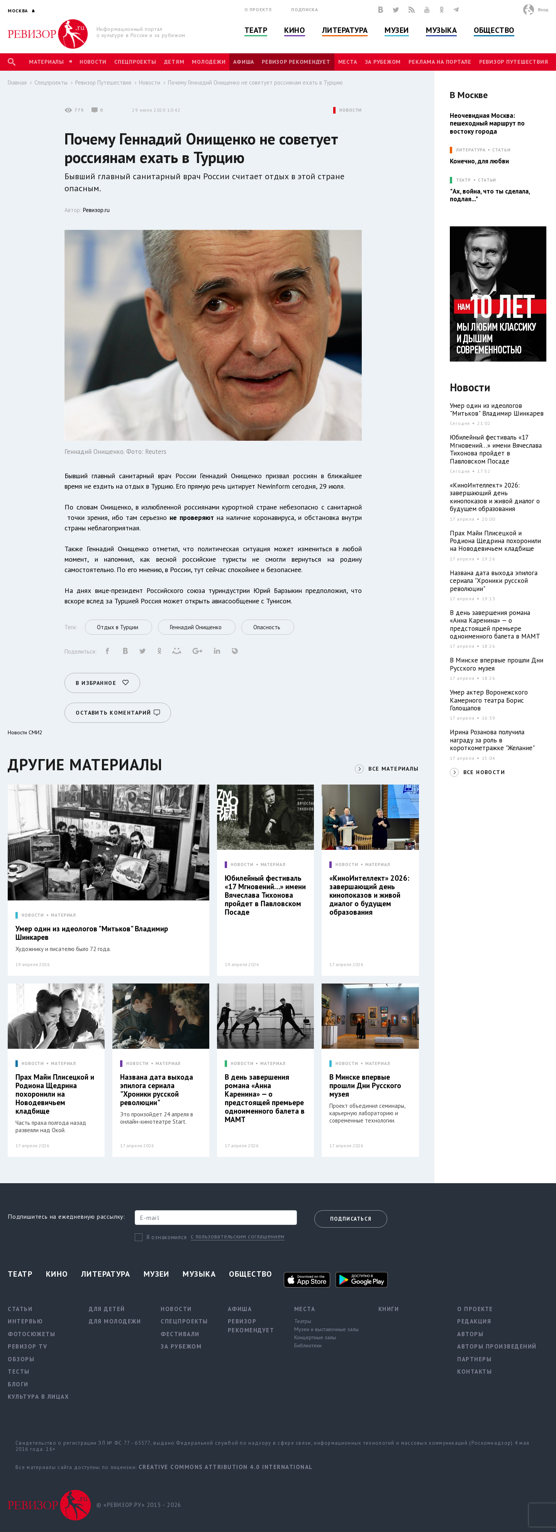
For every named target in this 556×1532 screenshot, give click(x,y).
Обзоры (21, 1359)
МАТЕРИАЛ (63, 915)
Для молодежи (115, 1321)
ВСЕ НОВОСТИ (484, 772)
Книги (388, 1309)
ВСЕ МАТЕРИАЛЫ (393, 768)
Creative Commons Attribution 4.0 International (226, 1467)
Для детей (107, 1309)
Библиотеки (308, 1345)
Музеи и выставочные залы (326, 1329)
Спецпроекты (135, 61)
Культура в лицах (38, 1396)
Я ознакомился (166, 1237)
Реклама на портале (440, 61)
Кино (294, 30)
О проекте (258, 9)
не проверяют (192, 517)
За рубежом (383, 61)
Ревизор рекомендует (296, 61)
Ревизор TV (27, 1346)
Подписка (304, 9)
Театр (256, 30)
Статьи (501, 150)
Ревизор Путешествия (513, 61)
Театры (302, 1321)
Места (347, 61)
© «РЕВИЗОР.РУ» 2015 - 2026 (139, 1504)
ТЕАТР (463, 180)
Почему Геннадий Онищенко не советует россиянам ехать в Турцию (255, 82)
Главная (17, 82)
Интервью (25, 1321)
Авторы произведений (497, 1346)
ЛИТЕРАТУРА (471, 150)
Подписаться (350, 1219)
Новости (93, 61)
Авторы (470, 1334)
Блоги (18, 1384)
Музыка (441, 30)
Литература (345, 30)
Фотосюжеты (31, 1334)
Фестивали (180, 1334)
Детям (174, 61)
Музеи (397, 30)
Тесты (19, 1371)
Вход (543, 9)
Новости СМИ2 (25, 732)
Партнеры (474, 1359)
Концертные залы (315, 1337)
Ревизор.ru (96, 210)
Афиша (243, 61)
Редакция (474, 1321)
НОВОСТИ (350, 110)
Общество (494, 30)
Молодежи (208, 61)
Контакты (474, 1371)
